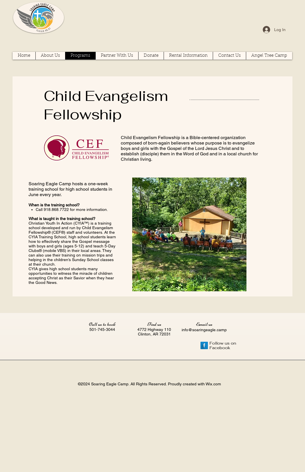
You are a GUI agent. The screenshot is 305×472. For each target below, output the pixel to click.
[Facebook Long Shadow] (204, 345)
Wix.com (213, 384)
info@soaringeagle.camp (204, 329)
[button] (269, 56)
